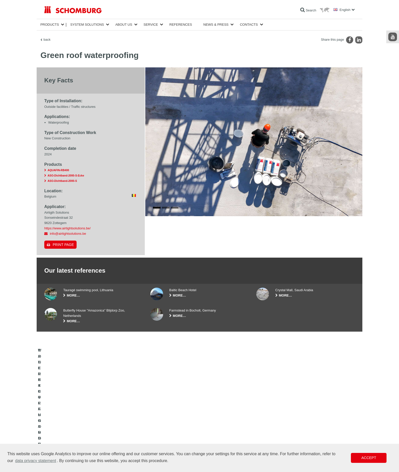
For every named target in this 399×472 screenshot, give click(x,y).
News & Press (216, 24)
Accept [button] (368, 458)
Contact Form (159, 435)
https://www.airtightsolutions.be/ (67, 228)
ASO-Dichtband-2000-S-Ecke (66, 175)
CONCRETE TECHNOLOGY (63, 443)
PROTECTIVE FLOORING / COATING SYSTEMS (78, 435)
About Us (123, 24)
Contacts (249, 24)
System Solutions (87, 24)
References (180, 24)
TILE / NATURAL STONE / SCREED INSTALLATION (80, 428)
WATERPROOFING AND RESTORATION (72, 420)
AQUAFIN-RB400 (58, 170)
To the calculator (161, 420)
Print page (63, 245)
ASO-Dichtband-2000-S (62, 180)
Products (49, 24)
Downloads (157, 428)
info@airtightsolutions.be (68, 233)
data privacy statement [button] (35, 461)
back (47, 39)
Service (151, 24)
